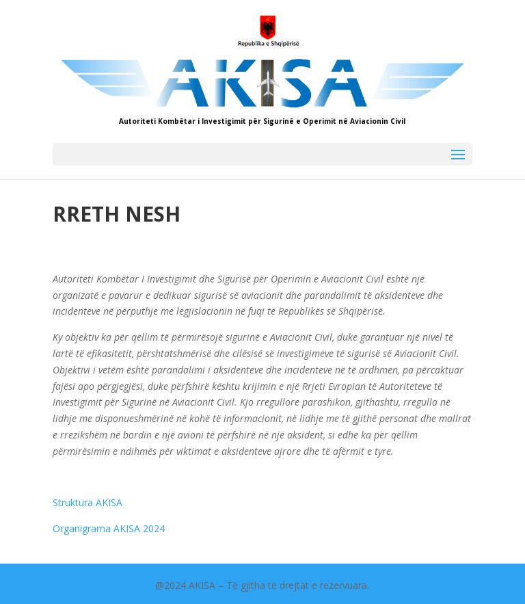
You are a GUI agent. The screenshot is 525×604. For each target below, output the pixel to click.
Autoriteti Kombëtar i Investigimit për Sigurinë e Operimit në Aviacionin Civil (262, 121)
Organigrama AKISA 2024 (109, 528)
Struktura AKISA (87, 502)
